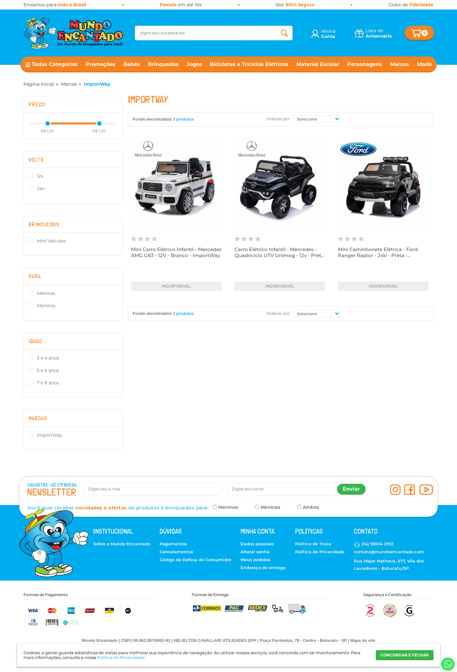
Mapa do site (362, 640)
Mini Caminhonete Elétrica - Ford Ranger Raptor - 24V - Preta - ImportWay (378, 255)
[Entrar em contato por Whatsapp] (447, 664)
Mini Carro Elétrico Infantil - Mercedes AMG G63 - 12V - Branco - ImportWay (176, 252)
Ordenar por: (278, 118)
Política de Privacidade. (121, 657)
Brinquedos (163, 64)
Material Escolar (317, 64)
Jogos (194, 64)
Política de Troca (313, 543)
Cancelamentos (176, 551)
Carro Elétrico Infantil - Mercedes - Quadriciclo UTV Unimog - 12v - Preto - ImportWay (279, 255)
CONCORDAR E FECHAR (405, 655)
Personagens (364, 64)
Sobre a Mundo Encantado (121, 543)
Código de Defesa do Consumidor (195, 559)
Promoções (101, 64)
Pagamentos (173, 543)
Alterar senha (255, 551)
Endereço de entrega (263, 567)
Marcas (399, 64)
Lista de (379, 33)
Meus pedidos (255, 559)
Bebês (131, 64)
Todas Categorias (55, 64)
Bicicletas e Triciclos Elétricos (249, 64)
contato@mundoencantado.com (389, 551)
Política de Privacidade (320, 551)
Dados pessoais (257, 543)
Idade (424, 64)
